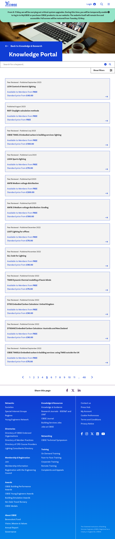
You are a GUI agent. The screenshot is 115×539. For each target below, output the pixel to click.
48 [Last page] (84, 377)
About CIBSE (11, 515)
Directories (10, 429)
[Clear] (105, 64)
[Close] (108, 12)
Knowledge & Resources (52, 403)
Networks (9, 403)
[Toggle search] (102, 4)
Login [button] (91, 4)
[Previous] (23, 377)
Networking (46, 436)
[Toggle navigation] (108, 4)
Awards (8, 482)
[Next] (92, 377)
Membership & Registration (17, 457)
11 (74, 377)
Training (45, 449)
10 (69, 377)
